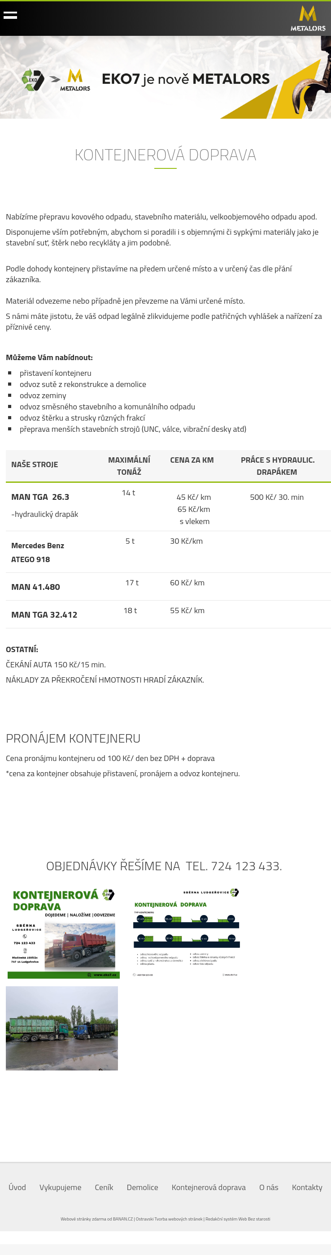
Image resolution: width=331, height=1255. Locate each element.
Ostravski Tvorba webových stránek (169, 1219)
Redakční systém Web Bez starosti (237, 1219)
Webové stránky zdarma (83, 1219)
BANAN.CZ (123, 1219)
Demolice (142, 1187)
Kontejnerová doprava (209, 1187)
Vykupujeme (60, 1187)
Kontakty (307, 1187)
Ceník (104, 1187)
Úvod (17, 1187)
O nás (269, 1187)
